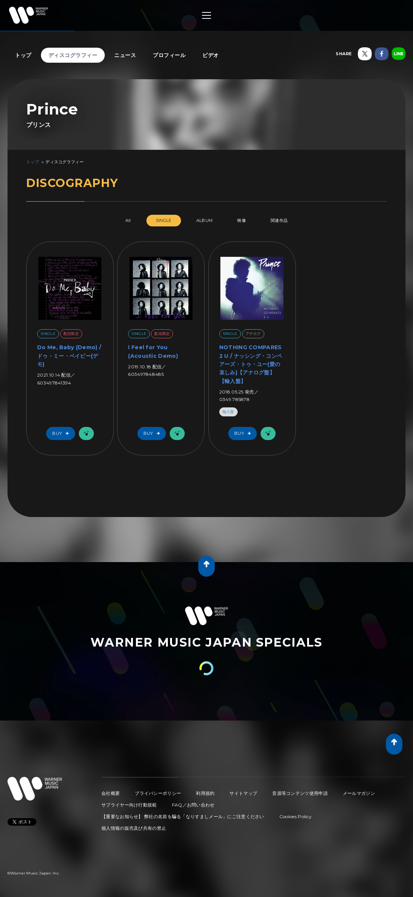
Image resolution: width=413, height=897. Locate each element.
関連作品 (279, 220)
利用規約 (205, 793)
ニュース (125, 55)
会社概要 (110, 793)
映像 (241, 220)
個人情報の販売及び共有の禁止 (133, 828)
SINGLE (164, 220)
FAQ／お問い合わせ (193, 805)
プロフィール (169, 55)
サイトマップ (243, 793)
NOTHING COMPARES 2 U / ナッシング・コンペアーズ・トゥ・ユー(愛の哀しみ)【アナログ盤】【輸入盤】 (250, 364)
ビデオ (210, 55)
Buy (62, 433)
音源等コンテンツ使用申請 (300, 793)
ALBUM (204, 220)
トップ (23, 55)
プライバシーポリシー (158, 793)
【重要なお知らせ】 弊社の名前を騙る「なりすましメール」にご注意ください (182, 816)
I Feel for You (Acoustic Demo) (153, 351)
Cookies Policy (295, 816)
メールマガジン (359, 793)
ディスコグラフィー (73, 55)
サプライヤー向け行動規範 (129, 805)
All (128, 220)
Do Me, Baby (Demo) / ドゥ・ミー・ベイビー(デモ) (69, 356)
